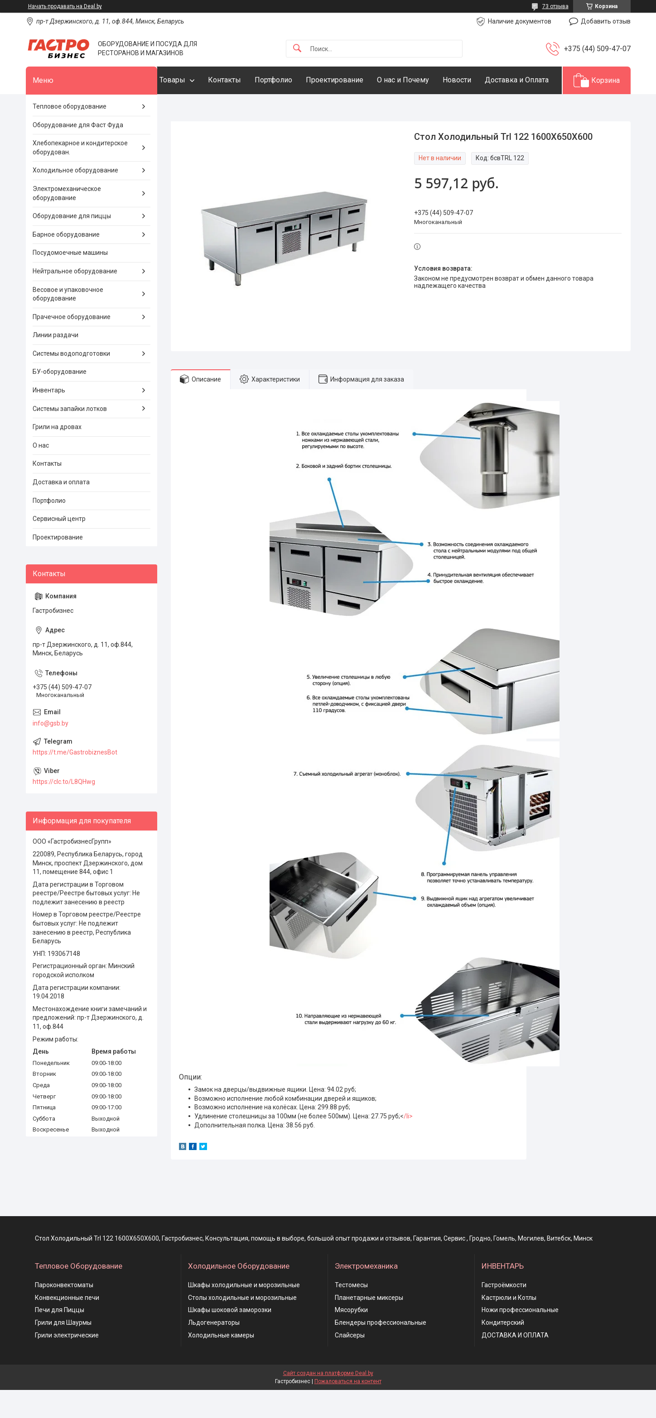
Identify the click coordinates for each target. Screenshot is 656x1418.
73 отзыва (555, 6)
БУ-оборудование (60, 399)
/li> (408, 1143)
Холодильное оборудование (75, 198)
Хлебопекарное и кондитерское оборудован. (80, 175)
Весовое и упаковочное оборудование (68, 322)
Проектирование (352, 80)
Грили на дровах (57, 454)
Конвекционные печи (67, 1325)
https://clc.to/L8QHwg (64, 809)
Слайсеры (350, 1362)
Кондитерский (503, 1350)
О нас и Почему (421, 80)
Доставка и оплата (61, 509)
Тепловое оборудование (69, 134)
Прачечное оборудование (72, 344)
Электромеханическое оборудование (67, 221)
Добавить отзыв (606, 21)
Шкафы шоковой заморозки (229, 1338)
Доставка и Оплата (209, 107)
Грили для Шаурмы (63, 1350)
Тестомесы (351, 1313)
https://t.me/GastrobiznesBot (75, 780)
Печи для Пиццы (59, 1338)
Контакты (242, 80)
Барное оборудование (66, 262)
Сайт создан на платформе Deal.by (328, 1401)
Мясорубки (351, 1338)
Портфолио (291, 80)
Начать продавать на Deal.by (65, 6)
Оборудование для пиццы (72, 244)
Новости (475, 80)
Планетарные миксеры (369, 1325)
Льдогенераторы (214, 1350)
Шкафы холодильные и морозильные (244, 1313)
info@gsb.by (50, 750)
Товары (190, 80)
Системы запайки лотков (70, 436)
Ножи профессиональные (520, 1338)
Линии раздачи (55, 363)
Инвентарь (49, 417)
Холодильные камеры (221, 1362)
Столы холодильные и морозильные (242, 1325)
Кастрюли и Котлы (509, 1325)
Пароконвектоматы (64, 1313)
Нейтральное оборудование (75, 298)
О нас (41, 473)
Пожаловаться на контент (347, 1409)
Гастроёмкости (504, 1313)
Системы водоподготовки (71, 381)
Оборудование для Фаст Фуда (78, 152)
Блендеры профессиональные (380, 1350)
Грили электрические (67, 1362)
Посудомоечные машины (70, 280)
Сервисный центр (59, 546)
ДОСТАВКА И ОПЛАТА (515, 1362)
